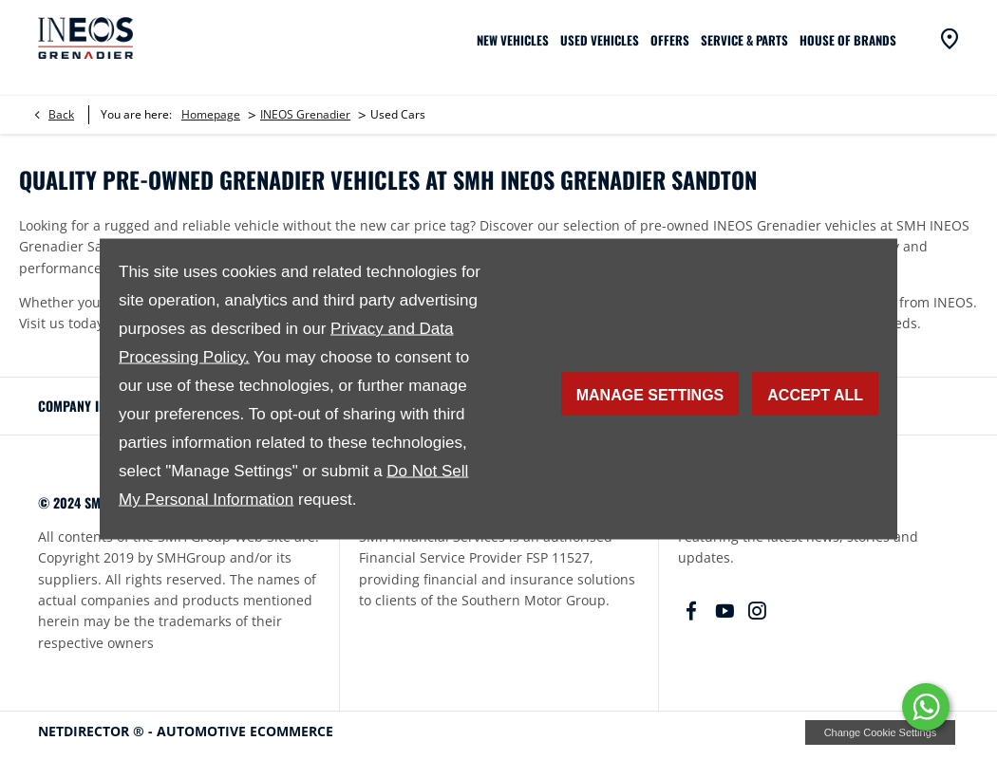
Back (61, 114)
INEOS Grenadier (305, 114)
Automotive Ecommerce (245, 731)
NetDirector (85, 731)
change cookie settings (880, 732)
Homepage (210, 114)
